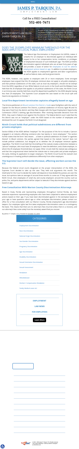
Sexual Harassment (26, 267)
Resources (19, 413)
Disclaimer (19, 424)
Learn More (39, 320)
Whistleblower (24, 278)
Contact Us (20, 418)
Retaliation (23, 273)
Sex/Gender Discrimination (28, 241)
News (17, 407)
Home (17, 378)
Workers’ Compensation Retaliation (31, 283)
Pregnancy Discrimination (28, 246)
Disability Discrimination (27, 257)
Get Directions (23, 366)
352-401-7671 (39, 20)
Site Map (18, 430)
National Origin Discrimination (29, 236)
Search (50, 2)
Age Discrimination (26, 252)
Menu (33, 2)
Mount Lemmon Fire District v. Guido (37, 105)
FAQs (17, 395)
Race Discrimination (26, 231)
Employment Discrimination (29, 226)
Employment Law (22, 384)
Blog (17, 401)
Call (38, 2)
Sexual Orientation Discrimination (31, 262)
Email (42, 2)
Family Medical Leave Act (28, 288)
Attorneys (19, 390)
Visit (46, 2)
